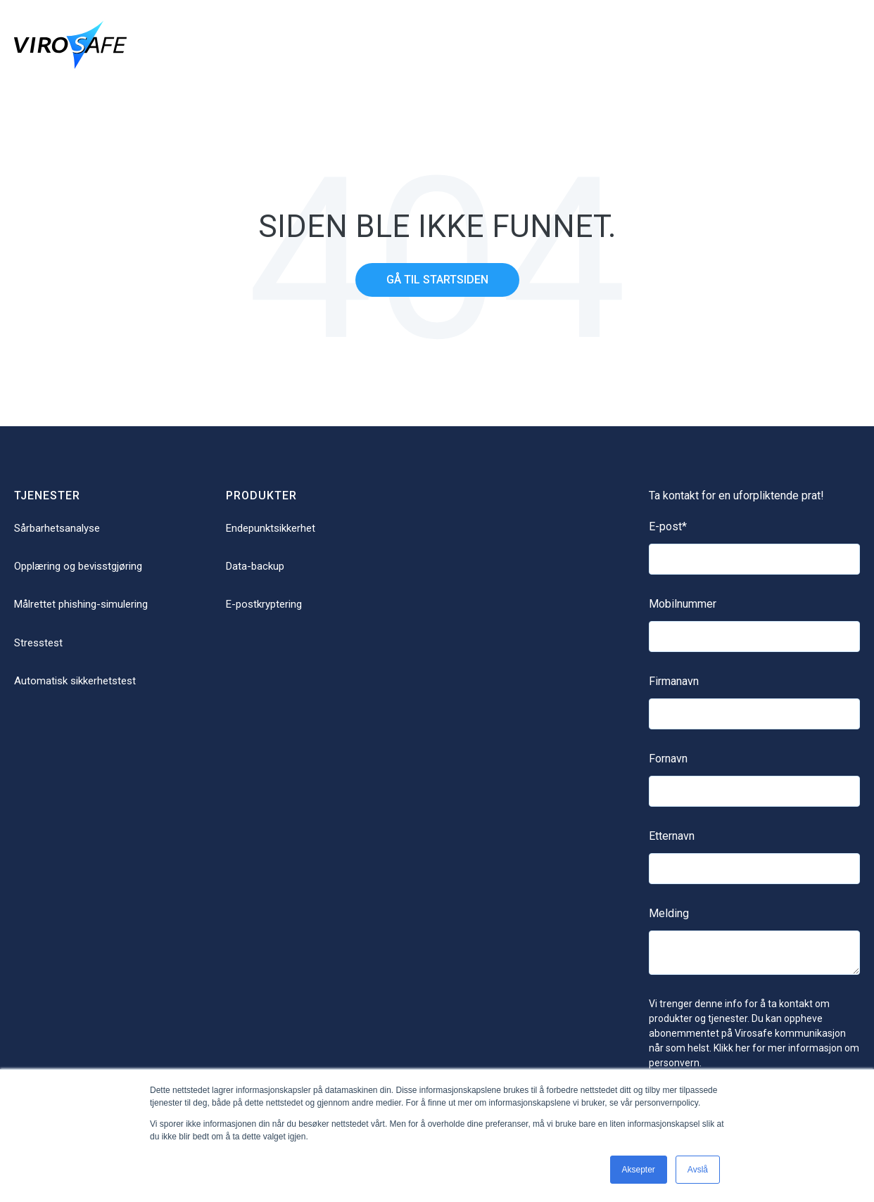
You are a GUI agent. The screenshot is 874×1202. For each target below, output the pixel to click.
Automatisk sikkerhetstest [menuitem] (75, 680)
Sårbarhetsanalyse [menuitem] (57, 528)
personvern (674, 1062)
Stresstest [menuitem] (38, 643)
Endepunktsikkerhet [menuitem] (270, 528)
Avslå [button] (698, 1170)
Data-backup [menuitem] (255, 566)
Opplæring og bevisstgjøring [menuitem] (78, 566)
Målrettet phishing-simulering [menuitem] (81, 604)
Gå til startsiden (437, 279)
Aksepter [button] (638, 1170)
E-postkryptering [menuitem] (264, 604)
